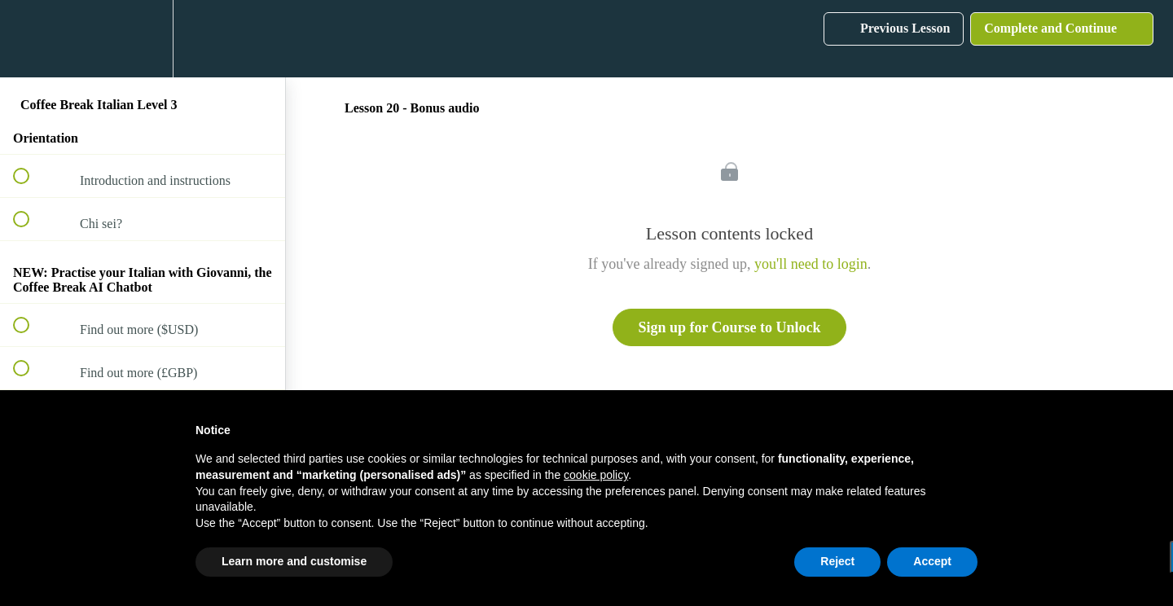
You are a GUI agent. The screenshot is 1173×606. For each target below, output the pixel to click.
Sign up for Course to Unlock (729, 327)
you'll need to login (811, 264)
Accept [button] (932, 561)
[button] (30, 38)
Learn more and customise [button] (294, 561)
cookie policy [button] (596, 474)
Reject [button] (837, 561)
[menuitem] (142, 38)
